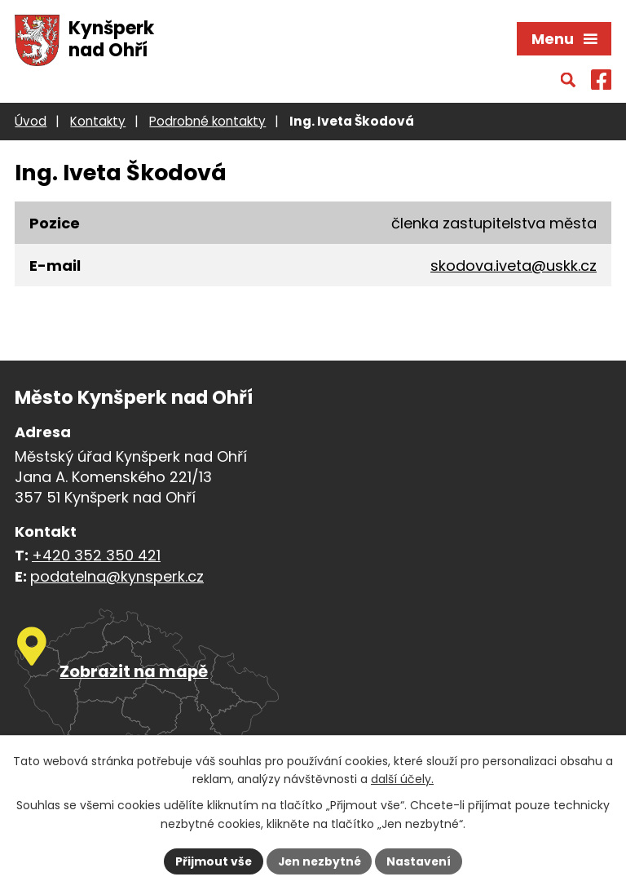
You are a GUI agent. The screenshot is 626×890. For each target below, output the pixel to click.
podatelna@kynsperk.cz (117, 578)
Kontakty (98, 122)
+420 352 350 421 (96, 557)
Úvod (30, 122)
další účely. (402, 779)
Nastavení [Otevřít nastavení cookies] (420, 860)
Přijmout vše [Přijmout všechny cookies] (211, 860)
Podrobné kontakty (207, 122)
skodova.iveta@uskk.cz (513, 267)
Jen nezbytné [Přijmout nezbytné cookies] (319, 860)
